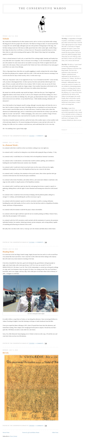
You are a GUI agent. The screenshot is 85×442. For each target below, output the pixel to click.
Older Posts (55, 432)
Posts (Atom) (13, 436)
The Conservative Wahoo (42, 8)
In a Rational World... (11, 145)
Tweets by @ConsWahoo (29, 432)
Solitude (6, 39)
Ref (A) (5, 353)
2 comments (40, 135)
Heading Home (8, 252)
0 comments (40, 242)
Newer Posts (6, 432)
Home (37, 432)
